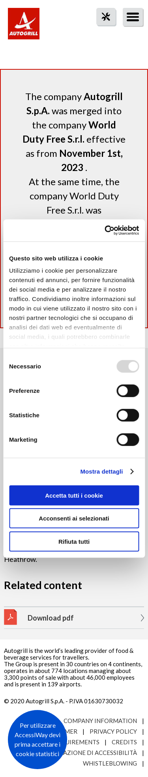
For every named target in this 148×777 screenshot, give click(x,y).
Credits (124, 741)
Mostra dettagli (101, 471)
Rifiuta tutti (74, 541)
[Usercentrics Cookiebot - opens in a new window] (105, 230)
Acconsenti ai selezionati (74, 518)
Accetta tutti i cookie (74, 495)
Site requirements (69, 741)
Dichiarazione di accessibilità (87, 752)
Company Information (100, 720)
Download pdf (51, 617)
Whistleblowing (110, 763)
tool (101, 31)
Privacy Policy (113, 731)
